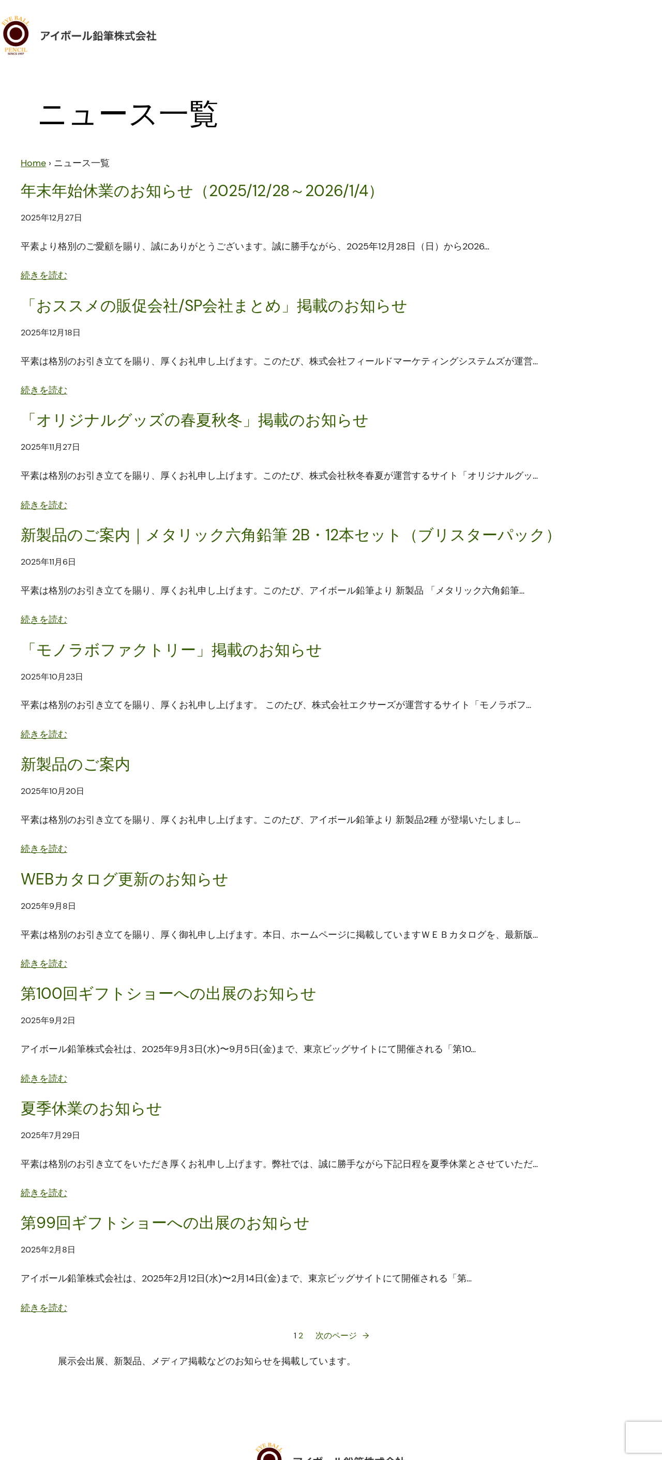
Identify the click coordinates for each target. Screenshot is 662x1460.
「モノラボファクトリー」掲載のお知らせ (171, 650)
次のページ (342, 1336)
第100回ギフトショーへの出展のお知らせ (169, 993)
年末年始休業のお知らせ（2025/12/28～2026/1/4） (202, 191)
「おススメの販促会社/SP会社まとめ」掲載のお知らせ (214, 306)
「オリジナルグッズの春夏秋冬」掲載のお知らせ (195, 420)
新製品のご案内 (75, 764)
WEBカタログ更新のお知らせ (125, 879)
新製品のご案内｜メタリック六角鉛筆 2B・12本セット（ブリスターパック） (291, 535)
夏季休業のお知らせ (91, 1108)
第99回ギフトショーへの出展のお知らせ (165, 1223)
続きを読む (44, 275)
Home (33, 163)
